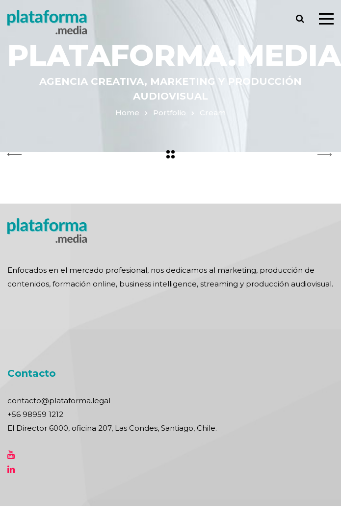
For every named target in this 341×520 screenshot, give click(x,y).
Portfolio (169, 112)
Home (127, 112)
